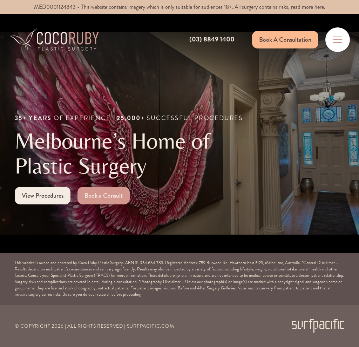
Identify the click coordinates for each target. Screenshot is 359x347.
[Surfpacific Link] (318, 326)
